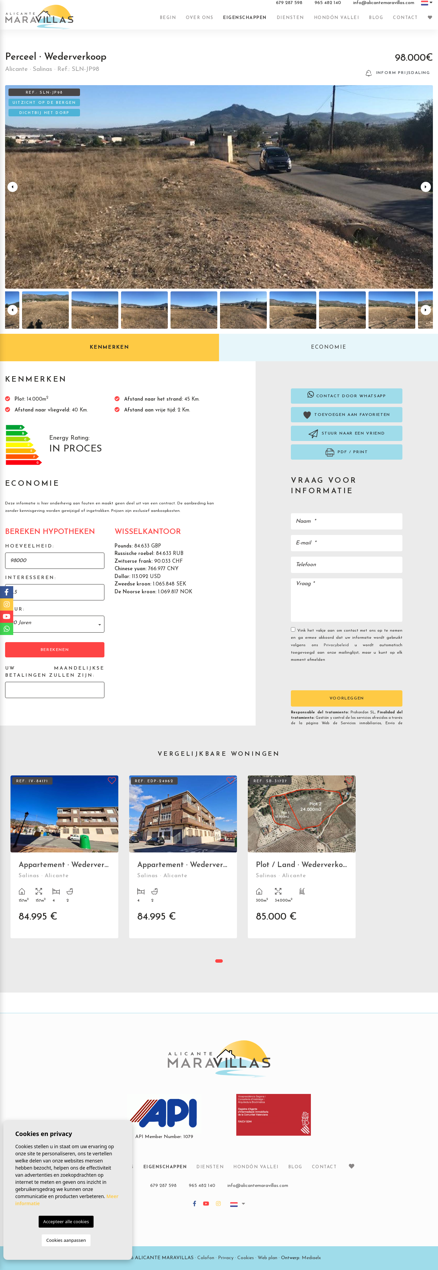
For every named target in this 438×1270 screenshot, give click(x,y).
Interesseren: (31, 577)
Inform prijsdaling (398, 73)
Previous (11, 187)
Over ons (199, 21)
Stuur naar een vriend (346, 433)
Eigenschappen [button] (245, 21)
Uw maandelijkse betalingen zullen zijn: (54, 672)
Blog (376, 21)
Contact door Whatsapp (346, 394)
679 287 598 (289, 6)
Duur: (15, 609)
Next (426, 187)
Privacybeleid (339, 645)
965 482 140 (328, 6)
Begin (168, 21)
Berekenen (55, 650)
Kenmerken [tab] (109, 347)
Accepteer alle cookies (66, 1221)
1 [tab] (219, 961)
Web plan (267, 1258)
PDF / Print (346, 452)
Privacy (226, 1258)
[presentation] (327, 676)
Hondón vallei (336, 21)
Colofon (205, 1258)
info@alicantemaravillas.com (383, 6)
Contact (405, 21)
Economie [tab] (328, 347)
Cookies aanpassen (66, 1240)
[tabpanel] (64, 862)
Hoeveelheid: (30, 546)
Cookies (245, 1258)
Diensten (290, 21)
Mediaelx (311, 1258)
